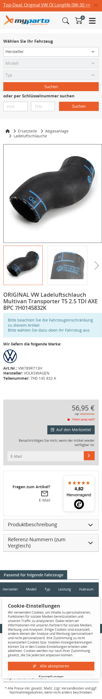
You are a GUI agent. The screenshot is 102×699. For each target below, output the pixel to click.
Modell (31, 589)
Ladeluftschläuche (30, 135)
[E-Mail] (89, 455)
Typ (47, 589)
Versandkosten (87, 413)
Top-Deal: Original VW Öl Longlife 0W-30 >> (46, 5)
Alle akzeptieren (51, 666)
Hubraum (86, 589)
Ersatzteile (27, 131)
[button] (98, 5)
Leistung (64, 589)
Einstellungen (51, 676)
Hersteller (10, 589)
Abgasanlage (57, 131)
